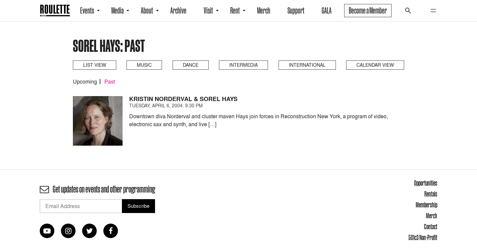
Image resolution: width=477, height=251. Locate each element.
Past (109, 81)
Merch (263, 11)
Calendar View (375, 65)
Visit (208, 11)
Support (296, 11)
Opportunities (425, 183)
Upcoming (85, 81)
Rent (235, 11)
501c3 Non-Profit (422, 237)
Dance (190, 65)
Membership (426, 204)
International (307, 65)
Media (117, 11)
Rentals (430, 194)
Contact (430, 226)
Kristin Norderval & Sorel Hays (183, 99)
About (147, 11)
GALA (327, 11)
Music (144, 65)
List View (94, 65)
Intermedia (243, 65)
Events (87, 11)
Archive (178, 11)
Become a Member (368, 11)
